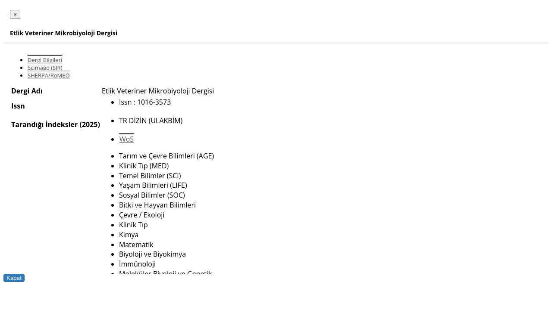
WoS (126, 139)
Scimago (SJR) (45, 67)
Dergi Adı (27, 91)
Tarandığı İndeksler (44, 124)
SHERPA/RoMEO (49, 75)
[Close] (15, 14)
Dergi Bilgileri (45, 60)
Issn (18, 106)
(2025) (89, 124)
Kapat (14, 278)
